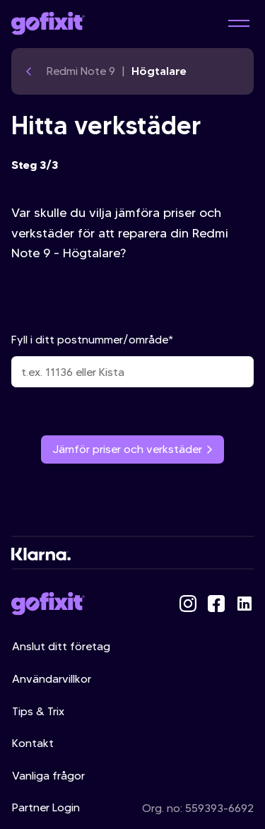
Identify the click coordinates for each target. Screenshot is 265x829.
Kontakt (33, 743)
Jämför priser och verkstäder (132, 449)
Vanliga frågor (48, 775)
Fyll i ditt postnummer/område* (132, 360)
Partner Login (46, 807)
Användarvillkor (51, 679)
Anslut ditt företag (61, 646)
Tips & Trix (38, 711)
